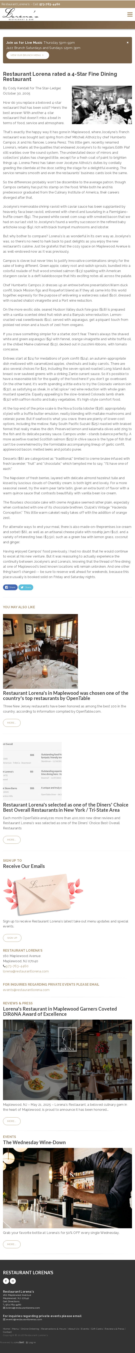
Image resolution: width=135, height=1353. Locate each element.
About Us (74, 1328)
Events (85, 1328)
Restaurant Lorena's (28, 1272)
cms (19, 1342)
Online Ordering (30, 1328)
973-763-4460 (17, 966)
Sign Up (12, 937)
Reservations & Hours (54, 1328)
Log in (32, 1342)
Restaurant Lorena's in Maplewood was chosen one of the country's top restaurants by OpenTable (65, 695)
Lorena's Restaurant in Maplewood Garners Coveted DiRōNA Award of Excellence (60, 1011)
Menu (16, 1328)
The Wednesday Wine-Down (34, 1142)
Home (6, 1328)
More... (11, 722)
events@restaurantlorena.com (26, 990)
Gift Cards (97, 1328)
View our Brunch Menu (26, 55)
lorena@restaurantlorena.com (26, 971)
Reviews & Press (115, 1328)
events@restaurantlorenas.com (24, 1319)
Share (10, 587)
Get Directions (11, 1301)
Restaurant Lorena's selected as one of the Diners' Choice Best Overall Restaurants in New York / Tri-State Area (65, 807)
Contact (7, 1332)
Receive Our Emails (24, 866)
